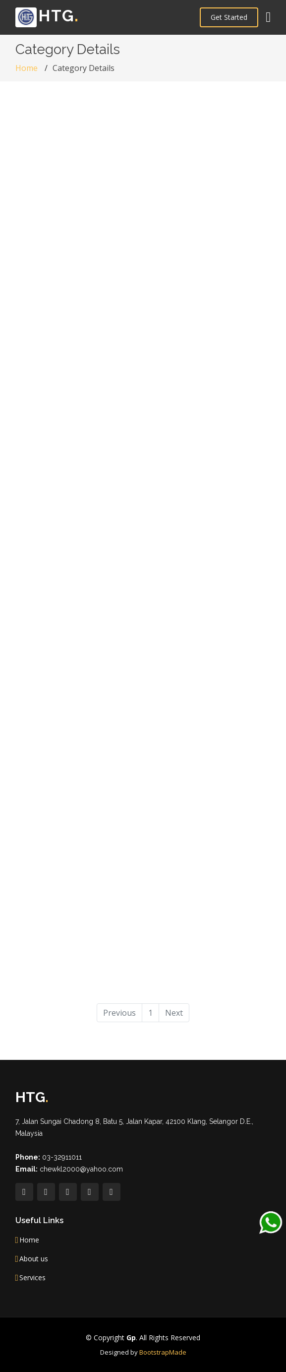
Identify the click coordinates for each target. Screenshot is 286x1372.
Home (26, 68)
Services (32, 1277)
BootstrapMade (162, 1352)
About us (33, 1258)
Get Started (229, 17)
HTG (47, 15)
